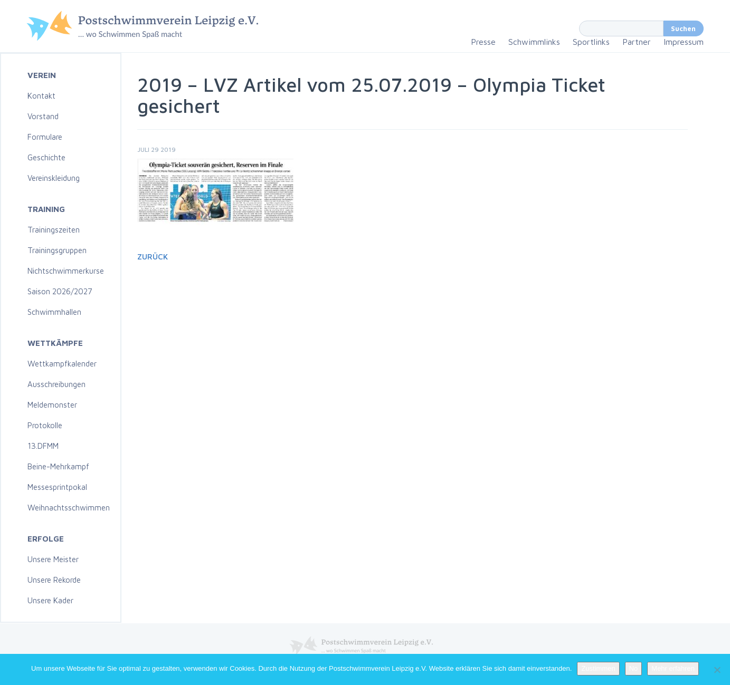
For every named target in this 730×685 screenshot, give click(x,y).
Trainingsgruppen (57, 250)
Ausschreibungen (56, 384)
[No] (717, 669)
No (633, 668)
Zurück (152, 256)
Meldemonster (52, 404)
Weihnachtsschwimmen (68, 507)
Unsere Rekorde (54, 579)
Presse (483, 41)
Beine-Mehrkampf (58, 466)
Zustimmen (598, 668)
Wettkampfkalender (62, 363)
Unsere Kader (50, 600)
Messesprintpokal (57, 487)
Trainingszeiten (53, 229)
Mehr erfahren (673, 668)
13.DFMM (43, 445)
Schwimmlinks (534, 41)
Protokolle (44, 425)
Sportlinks (591, 41)
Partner (636, 41)
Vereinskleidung (53, 177)
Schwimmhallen (54, 311)
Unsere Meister (53, 559)
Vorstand (43, 116)
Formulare (44, 136)
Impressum (683, 41)
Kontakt (41, 95)
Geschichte (46, 157)
